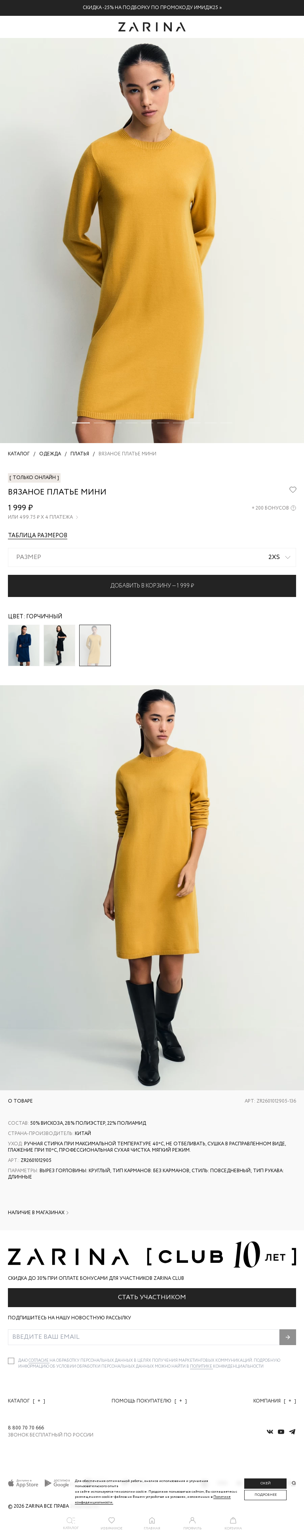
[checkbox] (11, 1361)
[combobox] (152, 557)
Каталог (26, 1401)
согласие (38, 1361)
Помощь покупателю (149, 1401)
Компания (274, 1401)
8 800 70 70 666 (26, 1428)
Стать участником (152, 1297)
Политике (201, 1367)
